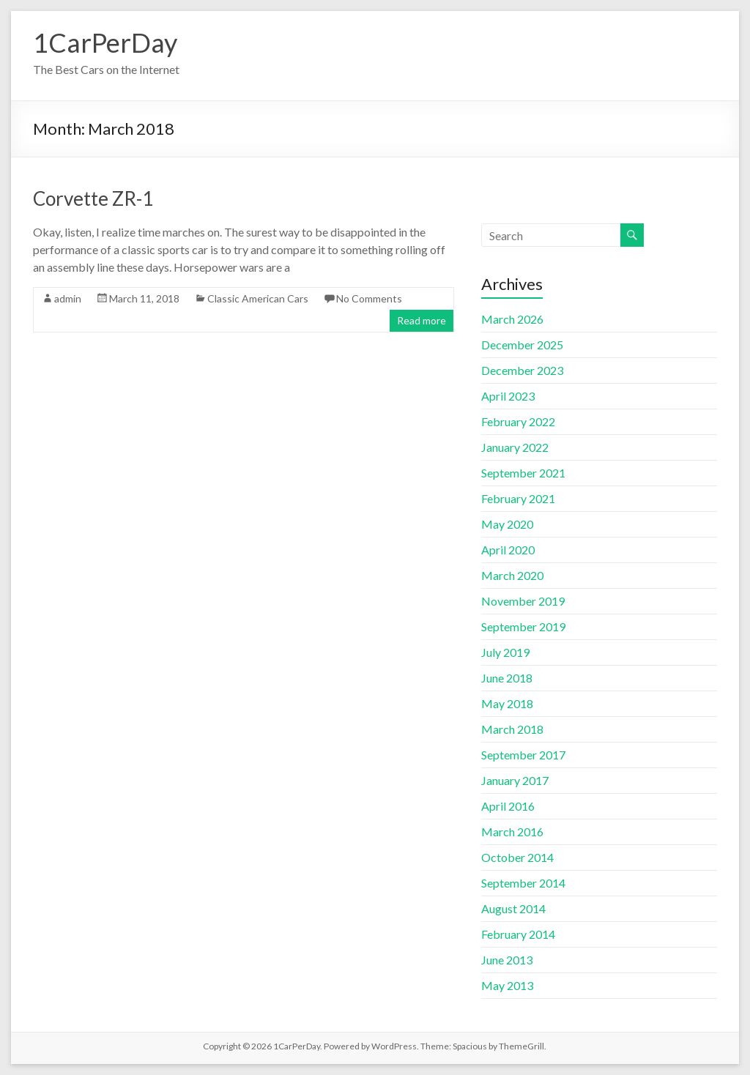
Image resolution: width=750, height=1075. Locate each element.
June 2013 (506, 960)
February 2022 (518, 421)
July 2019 (505, 652)
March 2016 (512, 831)
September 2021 (523, 473)
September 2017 (523, 755)
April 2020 (508, 550)
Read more (421, 320)
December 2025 (522, 344)
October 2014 (517, 857)
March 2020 (512, 575)
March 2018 (512, 729)
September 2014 (523, 883)
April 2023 (508, 396)
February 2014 (518, 934)
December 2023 (522, 370)
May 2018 (507, 703)
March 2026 (512, 319)
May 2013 (507, 985)
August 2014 (513, 908)
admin (67, 298)
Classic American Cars (257, 298)
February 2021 (518, 498)
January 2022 (515, 447)
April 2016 (508, 806)
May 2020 (507, 524)
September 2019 (523, 626)
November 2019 (523, 601)
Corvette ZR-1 (93, 198)
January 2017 (515, 780)
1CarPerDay (105, 42)
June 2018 (506, 678)
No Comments (369, 298)
